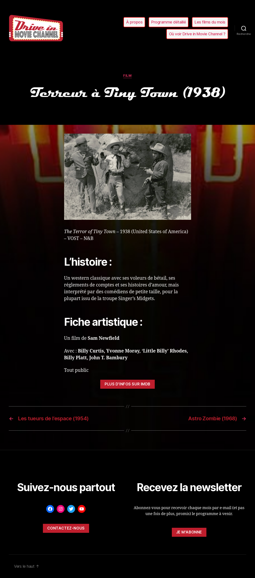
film (127, 76)
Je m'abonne (189, 532)
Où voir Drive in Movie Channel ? (197, 34)
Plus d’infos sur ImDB (127, 384)
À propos (134, 22)
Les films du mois (210, 22)
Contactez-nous (66, 528)
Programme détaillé (168, 22)
